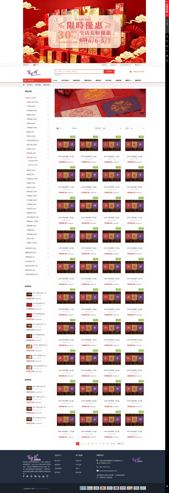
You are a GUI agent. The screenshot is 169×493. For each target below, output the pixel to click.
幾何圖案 (38, 85)
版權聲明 (57, 464)
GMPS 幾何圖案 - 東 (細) (111, 370)
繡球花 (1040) (31, 170)
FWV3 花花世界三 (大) (40, 366)
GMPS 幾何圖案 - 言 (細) (134, 217)
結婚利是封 (76, 80)
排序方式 (97, 128)
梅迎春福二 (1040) (32, 221)
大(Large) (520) (33, 160)
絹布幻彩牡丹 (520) (33, 217)
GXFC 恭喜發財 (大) (39, 355)
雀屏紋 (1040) (31, 183)
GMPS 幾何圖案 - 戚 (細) (66, 217)
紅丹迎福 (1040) (32, 110)
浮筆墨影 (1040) (32, 196)
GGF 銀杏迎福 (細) (39, 314)
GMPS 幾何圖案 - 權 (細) (89, 217)
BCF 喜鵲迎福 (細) (38, 334)
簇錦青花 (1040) (32, 191)
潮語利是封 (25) (30, 270)
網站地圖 (78, 472)
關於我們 (138, 80)
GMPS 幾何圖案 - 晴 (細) (134, 401)
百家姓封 (30, 85)
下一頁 (112, 443)
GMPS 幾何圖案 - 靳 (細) (66, 401)
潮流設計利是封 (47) (31, 266)
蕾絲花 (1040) (31, 187)
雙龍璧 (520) (31, 174)
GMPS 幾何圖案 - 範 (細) (89, 156)
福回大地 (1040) (32, 144)
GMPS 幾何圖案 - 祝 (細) (66, 340)
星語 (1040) (30, 238)
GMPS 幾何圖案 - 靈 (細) (134, 187)
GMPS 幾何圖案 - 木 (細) (111, 156)
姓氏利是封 (58, 75)
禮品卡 (78, 468)
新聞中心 (128, 80)
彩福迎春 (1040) (32, 119)
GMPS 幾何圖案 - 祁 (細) (66, 278)
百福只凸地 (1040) (32, 102)
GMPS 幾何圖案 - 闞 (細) (89, 401)
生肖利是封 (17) (30, 261)
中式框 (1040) (31, 106)
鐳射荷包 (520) (31, 153)
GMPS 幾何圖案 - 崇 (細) (89, 248)
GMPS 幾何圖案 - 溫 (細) (111, 431)
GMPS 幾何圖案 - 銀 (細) (66, 370)
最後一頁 (120, 443)
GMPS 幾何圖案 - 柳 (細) (111, 401)
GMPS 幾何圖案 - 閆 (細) (134, 431)
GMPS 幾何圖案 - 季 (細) (111, 187)
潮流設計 (98, 80)
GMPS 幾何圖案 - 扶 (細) (134, 248)
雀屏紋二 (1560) (32, 243)
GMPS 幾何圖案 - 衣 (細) (66, 309)
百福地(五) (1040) (32, 179)
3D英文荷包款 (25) (32, 140)
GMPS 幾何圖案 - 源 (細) (134, 309)
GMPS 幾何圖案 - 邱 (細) (89, 278)
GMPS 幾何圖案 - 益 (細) (89, 309)
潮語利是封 (87, 80)
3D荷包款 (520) (31, 204)
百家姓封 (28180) (30, 98)
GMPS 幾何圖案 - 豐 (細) (89, 187)
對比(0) (74, 128)
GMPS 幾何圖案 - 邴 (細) (89, 370)
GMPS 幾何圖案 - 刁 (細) (66, 187)
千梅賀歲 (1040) (32, 127)
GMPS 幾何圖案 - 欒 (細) (111, 340)
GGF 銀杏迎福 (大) (39, 303)
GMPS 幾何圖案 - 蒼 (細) (66, 156)
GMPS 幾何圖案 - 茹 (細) (111, 217)
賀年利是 (108, 80)
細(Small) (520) (33, 165)
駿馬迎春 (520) (31, 225)
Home (55, 80)
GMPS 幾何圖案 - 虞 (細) (66, 248)
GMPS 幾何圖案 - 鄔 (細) (134, 278)
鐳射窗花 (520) (31, 213)
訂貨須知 (78, 464)
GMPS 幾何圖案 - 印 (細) (111, 309)
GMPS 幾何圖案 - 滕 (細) (111, 278)
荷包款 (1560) (31, 136)
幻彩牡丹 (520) (31, 208)
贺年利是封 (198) (30, 248)
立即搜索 (109, 71)
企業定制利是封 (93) (31, 274)
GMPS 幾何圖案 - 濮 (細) (134, 340)
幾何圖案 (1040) (32, 157)
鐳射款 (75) (30, 132)
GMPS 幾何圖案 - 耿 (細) (134, 370)
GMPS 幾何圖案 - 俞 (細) (134, 156)
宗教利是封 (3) (29, 257)
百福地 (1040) (31, 123)
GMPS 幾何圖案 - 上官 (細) (66, 431)
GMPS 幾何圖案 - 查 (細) (89, 340)
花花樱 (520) (31, 230)
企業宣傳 (118, 80)
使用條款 (57, 472)
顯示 (127, 128)
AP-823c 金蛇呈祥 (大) (40, 345)
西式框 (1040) (31, 149)
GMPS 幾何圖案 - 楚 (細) (111, 248)
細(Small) (46, 85)
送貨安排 (78, 460)
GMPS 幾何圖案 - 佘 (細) (89, 431)
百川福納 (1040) (32, 200)
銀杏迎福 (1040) (32, 234)
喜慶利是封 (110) (30, 252)
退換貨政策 (58, 468)
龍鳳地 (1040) (31, 115)
